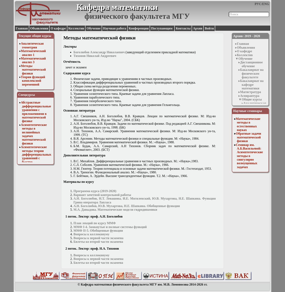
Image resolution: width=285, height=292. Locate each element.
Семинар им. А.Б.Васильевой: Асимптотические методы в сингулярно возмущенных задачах (249, 156)
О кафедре (58, 28)
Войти (209, 28)
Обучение (94, 28)
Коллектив (76, 28)
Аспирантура (249, 95)
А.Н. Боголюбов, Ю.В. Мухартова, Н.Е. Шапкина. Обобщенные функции (126, 206)
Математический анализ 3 (33, 60)
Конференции (139, 28)
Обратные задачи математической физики (248, 137)
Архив (197, 28)
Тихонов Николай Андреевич (94, 56)
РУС (258, 4)
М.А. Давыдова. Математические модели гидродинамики (115, 209)
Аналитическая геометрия (32, 45)
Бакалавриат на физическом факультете (251, 73)
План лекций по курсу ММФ (94, 223)
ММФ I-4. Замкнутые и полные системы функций (110, 227)
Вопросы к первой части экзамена (98, 238)
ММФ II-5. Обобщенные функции (98, 230)
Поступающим (162, 28)
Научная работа (114, 28)
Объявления (39, 28)
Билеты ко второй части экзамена (98, 241)
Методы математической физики (33, 69)
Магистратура (250, 92)
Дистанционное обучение (251, 64)
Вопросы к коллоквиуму (91, 234)
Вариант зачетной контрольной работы (102, 195)
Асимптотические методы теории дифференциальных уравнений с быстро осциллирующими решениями (36, 158)
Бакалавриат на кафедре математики (251, 84)
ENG (265, 4)
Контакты (183, 28)
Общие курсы (252, 99)
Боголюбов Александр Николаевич (99, 52)
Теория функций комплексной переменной (33, 80)
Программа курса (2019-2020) (94, 191)
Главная (22, 28)
